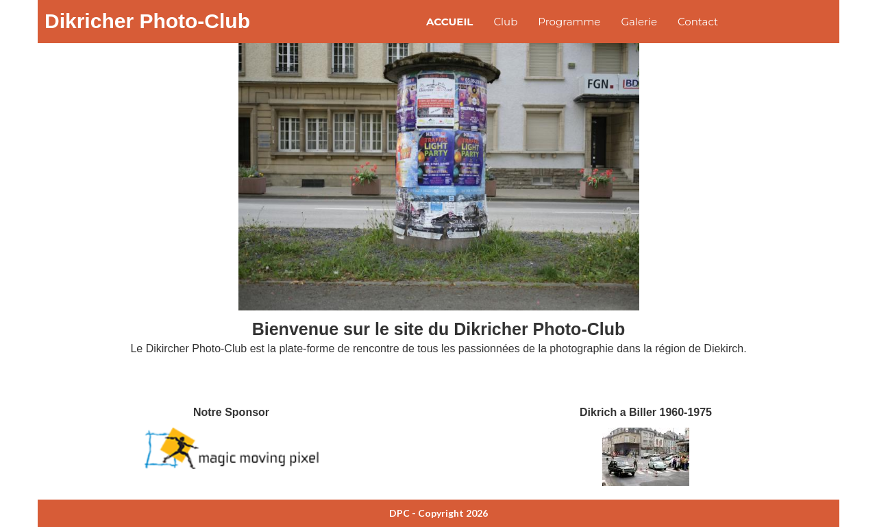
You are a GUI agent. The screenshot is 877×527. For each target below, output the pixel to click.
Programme (569, 21)
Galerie (639, 21)
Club (505, 21)
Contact (698, 21)
